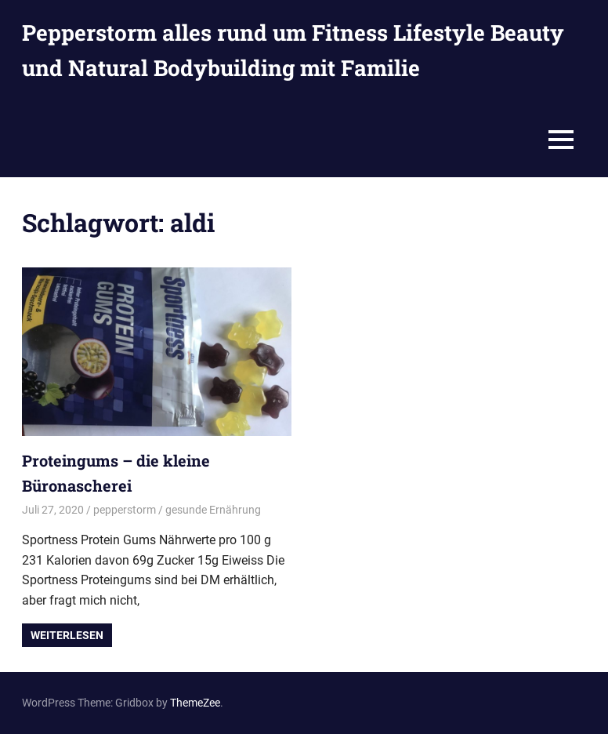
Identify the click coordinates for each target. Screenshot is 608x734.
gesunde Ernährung (213, 509)
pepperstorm (124, 509)
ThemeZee (195, 702)
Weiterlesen (67, 635)
